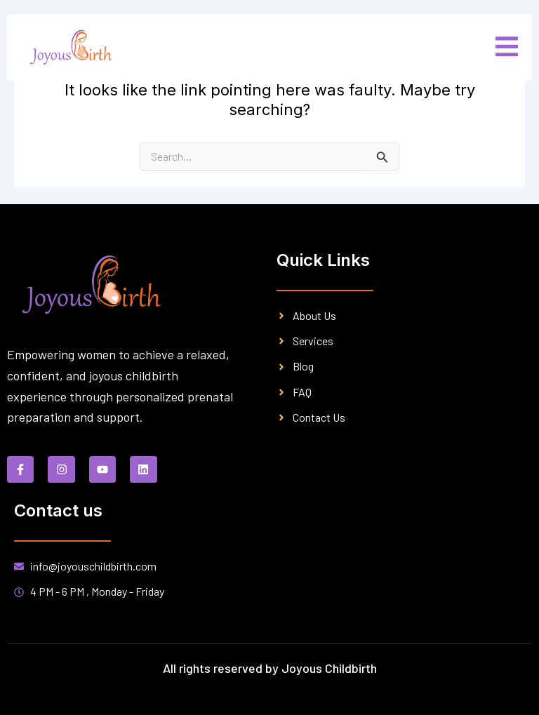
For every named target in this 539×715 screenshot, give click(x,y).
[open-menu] (506, 47)
